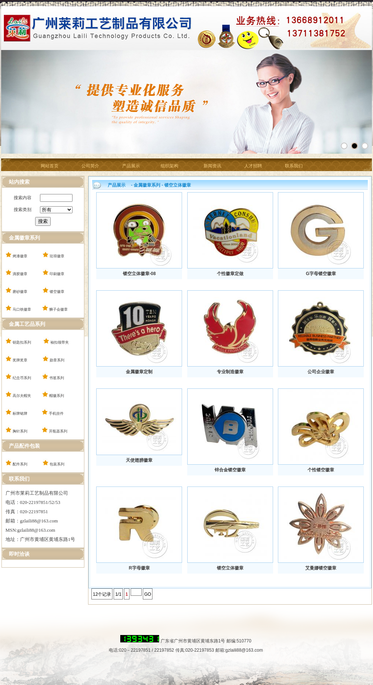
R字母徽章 (139, 568)
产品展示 (131, 165)
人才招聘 (253, 165)
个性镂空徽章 (321, 469)
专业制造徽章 (230, 371)
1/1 (118, 594)
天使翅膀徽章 (139, 460)
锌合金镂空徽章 (230, 469)
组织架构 (169, 165)
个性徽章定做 (230, 273)
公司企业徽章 (321, 371)
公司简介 (90, 165)
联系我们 (293, 165)
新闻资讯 (212, 165)
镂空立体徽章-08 (139, 273)
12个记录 (102, 594)
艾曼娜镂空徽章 (320, 568)
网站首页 (49, 165)
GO (147, 594)
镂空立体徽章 (230, 568)
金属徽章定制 (139, 371)
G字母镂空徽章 (321, 273)
